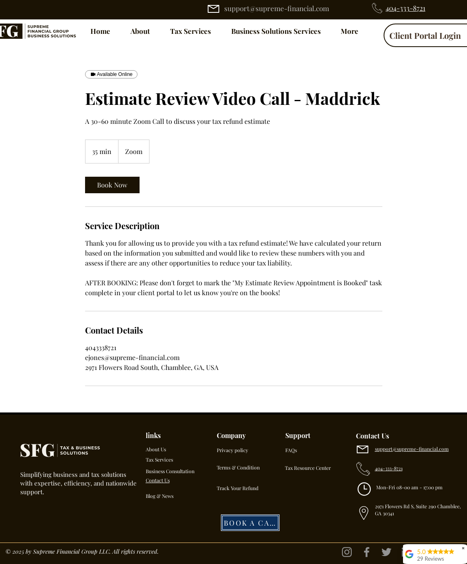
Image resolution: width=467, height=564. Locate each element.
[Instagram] (346, 552)
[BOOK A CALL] (250, 522)
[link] (112, 185)
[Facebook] (366, 552)
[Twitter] (386, 552)
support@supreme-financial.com (276, 8)
